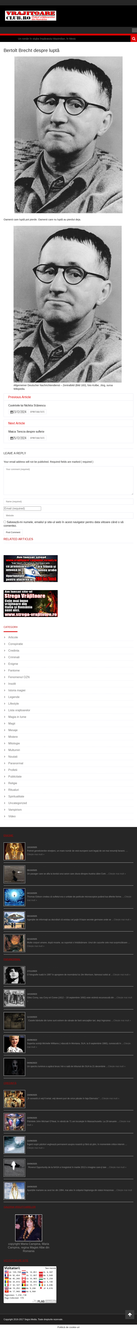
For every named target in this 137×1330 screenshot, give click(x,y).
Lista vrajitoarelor (19, 710)
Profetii (12, 769)
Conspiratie (15, 643)
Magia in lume (17, 716)
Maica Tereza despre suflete (26, 431)
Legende (13, 697)
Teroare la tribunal (36, 1059)
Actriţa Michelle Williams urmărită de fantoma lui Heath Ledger (58, 1036)
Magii (11, 723)
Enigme (13, 663)
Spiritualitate (37, 411)
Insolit (12, 683)
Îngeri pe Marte (34, 1160)
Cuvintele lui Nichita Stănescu (27, 405)
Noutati (12, 756)
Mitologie (14, 743)
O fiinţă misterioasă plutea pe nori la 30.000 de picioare (54, 866)
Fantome (14, 670)
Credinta (13, 650)
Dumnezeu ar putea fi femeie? (42, 1114)
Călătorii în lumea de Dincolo (41, 889)
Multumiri (14, 750)
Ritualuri (13, 789)
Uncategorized (17, 803)
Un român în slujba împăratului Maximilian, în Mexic (47, 38)
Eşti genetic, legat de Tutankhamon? (45, 843)
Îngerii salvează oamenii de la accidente (47, 1137)
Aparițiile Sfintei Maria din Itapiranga (44, 1183)
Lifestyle (13, 703)
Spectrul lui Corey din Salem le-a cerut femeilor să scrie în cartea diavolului (64, 990)
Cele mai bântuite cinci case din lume (45, 1013)
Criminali (13, 657)
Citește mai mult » (35, 854)
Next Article (16, 423)
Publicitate (15, 776)
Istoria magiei (16, 690)
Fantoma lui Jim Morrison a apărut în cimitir (48, 967)
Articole (13, 637)
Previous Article (19, 397)
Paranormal (15, 763)
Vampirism (15, 809)
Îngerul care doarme (37, 935)
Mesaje (13, 730)
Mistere (13, 736)
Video (12, 816)
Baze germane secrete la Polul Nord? (45, 912)
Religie (12, 783)
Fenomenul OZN (19, 677)
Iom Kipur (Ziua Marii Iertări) (40, 1091)
